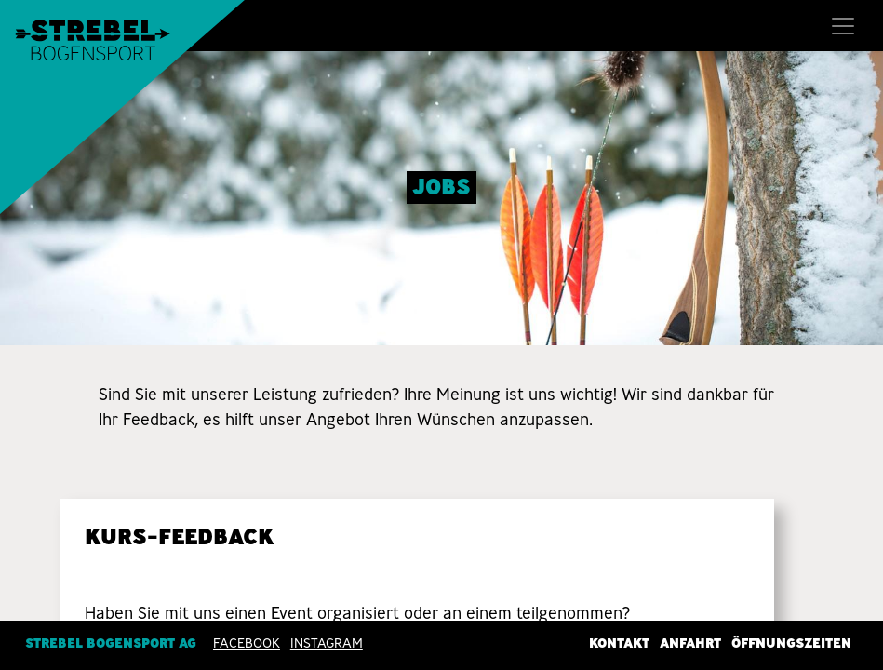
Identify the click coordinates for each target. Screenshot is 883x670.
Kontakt (619, 643)
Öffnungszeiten (791, 643)
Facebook (246, 643)
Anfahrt (690, 643)
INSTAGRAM (326, 643)
